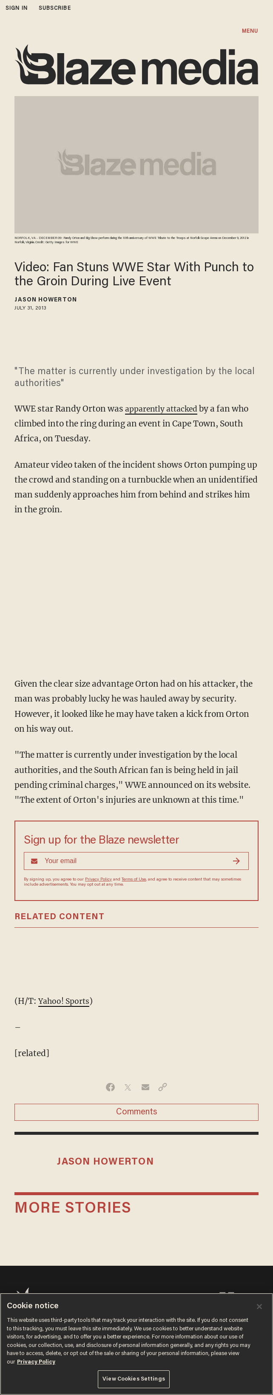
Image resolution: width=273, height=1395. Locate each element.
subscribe (55, 8)
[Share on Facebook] (110, 1087)
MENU (250, 31)
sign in (17, 8)
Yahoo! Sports (65, 1001)
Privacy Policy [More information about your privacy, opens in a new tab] (36, 1362)
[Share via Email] (145, 1087)
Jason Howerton (45, 300)
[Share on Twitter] (127, 1087)
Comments (136, 1112)
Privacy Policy (98, 880)
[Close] (259, 1306)
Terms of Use (134, 880)
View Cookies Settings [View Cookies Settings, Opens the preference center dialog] (133, 1379)
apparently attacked (165, 408)
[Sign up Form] (136, 861)
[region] (136, 1344)
